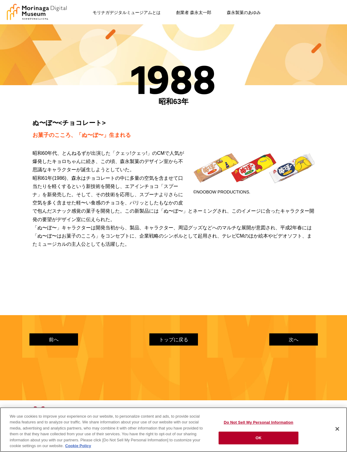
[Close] (337, 429)
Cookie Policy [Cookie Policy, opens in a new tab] (78, 445)
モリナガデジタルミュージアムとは (127, 12)
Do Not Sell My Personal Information (258, 422)
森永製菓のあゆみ (244, 12)
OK (259, 438)
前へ (54, 339)
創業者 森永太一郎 (193, 12)
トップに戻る (173, 339)
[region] (173, 429)
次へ (293, 339)
